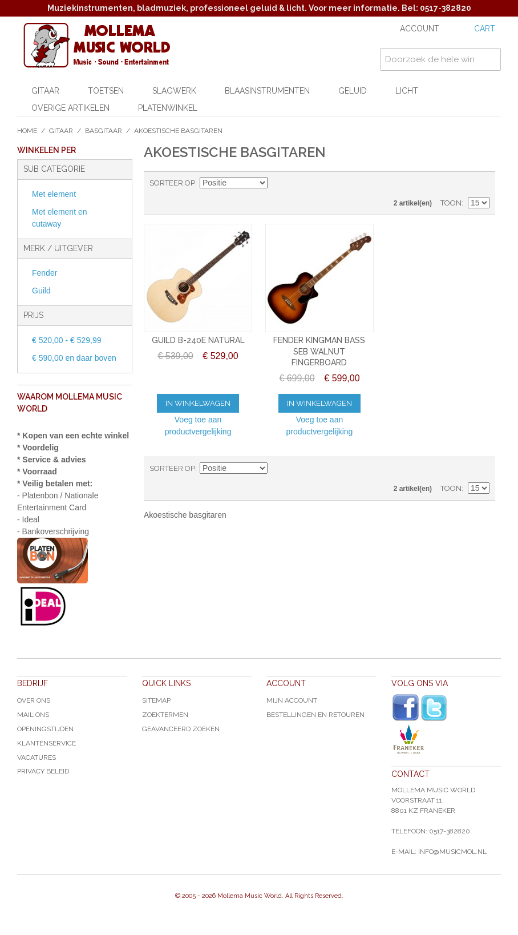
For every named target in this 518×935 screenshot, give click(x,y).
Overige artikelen (70, 107)
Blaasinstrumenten (267, 90)
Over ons (33, 700)
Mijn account (291, 700)
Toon (451, 203)
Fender (44, 272)
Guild (41, 290)
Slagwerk (174, 90)
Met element (54, 194)
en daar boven (74, 357)
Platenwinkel (167, 107)
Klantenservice (46, 743)
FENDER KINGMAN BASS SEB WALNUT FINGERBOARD (319, 351)
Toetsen (106, 90)
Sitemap (156, 700)
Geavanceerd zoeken (181, 729)
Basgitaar (103, 131)
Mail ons (33, 715)
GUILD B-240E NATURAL (198, 340)
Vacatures (36, 757)
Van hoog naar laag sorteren (277, 183)
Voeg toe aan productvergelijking (198, 425)
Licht (406, 90)
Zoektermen (165, 715)
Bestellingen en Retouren (315, 715)
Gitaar (45, 90)
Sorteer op (172, 183)
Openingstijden (45, 729)
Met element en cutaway (59, 217)
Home (27, 131)
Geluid (352, 90)
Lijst (480, 183)
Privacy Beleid (43, 771)
